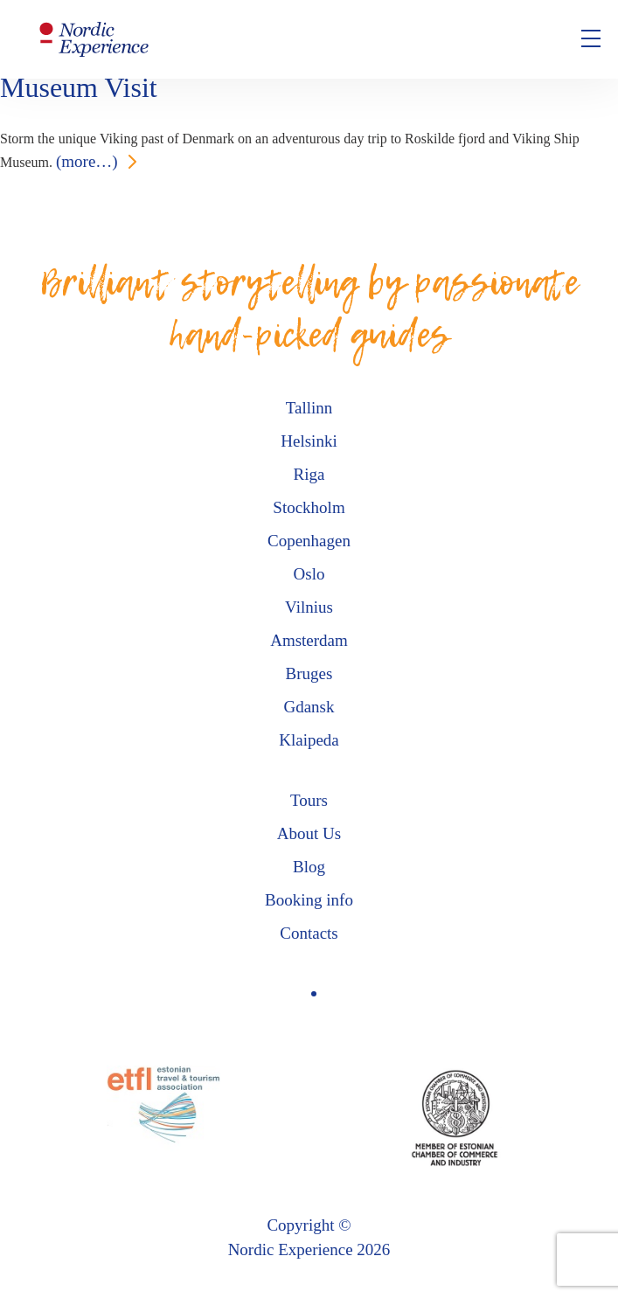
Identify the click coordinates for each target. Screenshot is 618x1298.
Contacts (309, 933)
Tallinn (309, 408)
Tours (309, 800)
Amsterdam (309, 640)
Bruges (309, 673)
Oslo (309, 574)
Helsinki (309, 441)
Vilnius (309, 607)
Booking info (309, 900)
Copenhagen (309, 540)
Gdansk (308, 707)
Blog (309, 866)
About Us (309, 833)
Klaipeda (309, 740)
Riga (309, 474)
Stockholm (308, 507)
